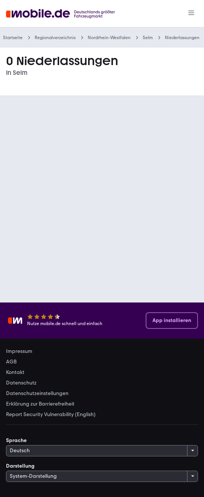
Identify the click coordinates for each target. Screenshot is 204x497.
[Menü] (191, 13)
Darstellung (20, 466)
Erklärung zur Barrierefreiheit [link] (40, 404)
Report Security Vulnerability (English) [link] (51, 415)
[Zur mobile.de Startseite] (62, 13)
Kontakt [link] (15, 372)
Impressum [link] (19, 351)
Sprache (16, 440)
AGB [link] (11, 362)
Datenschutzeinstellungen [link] (37, 394)
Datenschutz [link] (21, 383)
